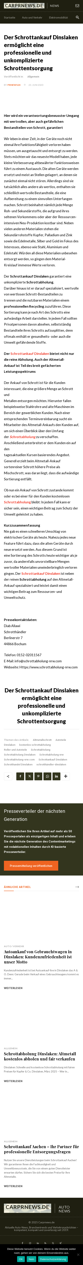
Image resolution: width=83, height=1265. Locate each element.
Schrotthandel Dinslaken (18, 764)
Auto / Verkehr (14, 946)
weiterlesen (13, 988)
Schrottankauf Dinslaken (29, 354)
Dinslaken (9, 744)
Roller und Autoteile (15, 749)
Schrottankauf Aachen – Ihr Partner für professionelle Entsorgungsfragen (41, 1149)
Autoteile (60, 739)
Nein (31, 1259)
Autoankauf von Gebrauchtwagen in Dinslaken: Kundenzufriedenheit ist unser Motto (38, 956)
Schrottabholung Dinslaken (19, 754)
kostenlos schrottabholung (35, 744)
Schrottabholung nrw (51, 754)
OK (21, 1259)
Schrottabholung (40, 749)
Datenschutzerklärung (53, 1259)
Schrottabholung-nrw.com (19, 759)
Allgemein (33, 76)
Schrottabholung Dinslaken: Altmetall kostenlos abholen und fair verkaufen (40, 1056)
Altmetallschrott (42, 739)
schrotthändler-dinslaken (51, 764)
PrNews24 (13, 84)
